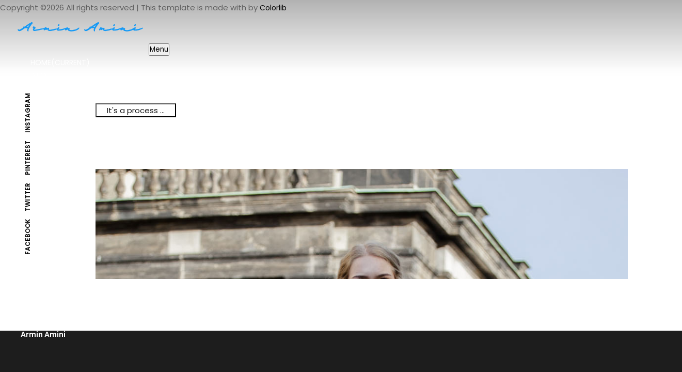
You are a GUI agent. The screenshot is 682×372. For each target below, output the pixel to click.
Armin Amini (43, 334)
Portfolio (50, 88)
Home (60, 62)
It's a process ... (136, 110)
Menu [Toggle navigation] (159, 49)
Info (38, 75)
